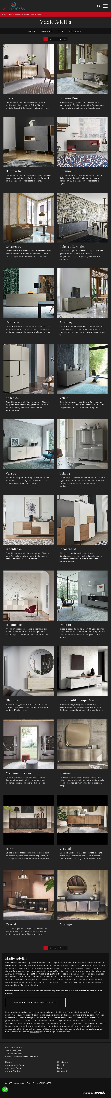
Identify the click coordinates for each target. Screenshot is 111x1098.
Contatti (61, 1065)
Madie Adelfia (37, 14)
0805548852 (16, 1053)
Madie (27, 14)
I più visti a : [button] (76, 31)
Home (4, 14)
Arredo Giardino (13, 1071)
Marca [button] (31, 31)
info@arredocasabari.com (25, 1056)
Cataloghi (62, 1071)
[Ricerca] (98, 6)
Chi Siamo (62, 1062)
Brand (60, 1068)
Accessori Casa (13, 1068)
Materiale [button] (46, 31)
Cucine (8, 1062)
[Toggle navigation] (105, 6)
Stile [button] (61, 31)
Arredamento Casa (16, 14)
